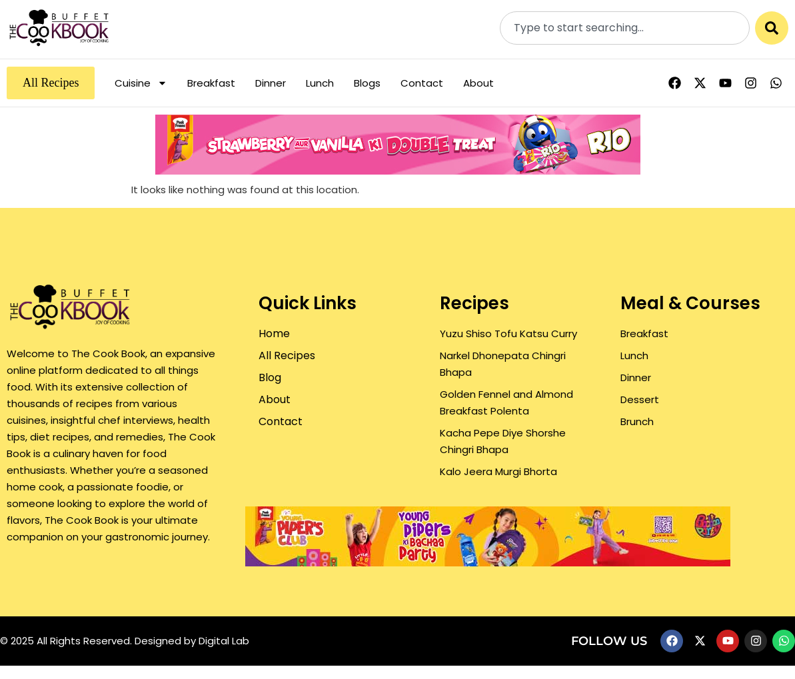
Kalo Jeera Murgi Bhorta (498, 471)
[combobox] (625, 28)
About (478, 83)
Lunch (320, 83)
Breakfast (211, 83)
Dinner (270, 83)
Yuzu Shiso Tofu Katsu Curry (508, 333)
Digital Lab (224, 641)
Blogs (367, 83)
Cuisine (141, 83)
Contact (421, 83)
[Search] (771, 28)
